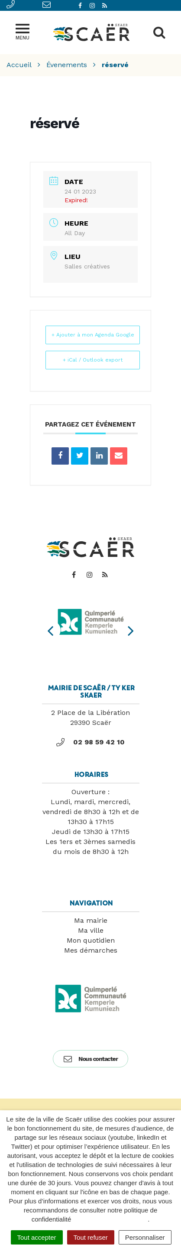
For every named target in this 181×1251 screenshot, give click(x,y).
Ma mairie (90, 920)
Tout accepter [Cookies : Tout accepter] (36, 1237)
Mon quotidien (91, 940)
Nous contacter (90, 1058)
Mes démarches (90, 950)
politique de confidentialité (110, 1219)
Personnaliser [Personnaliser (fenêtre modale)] (145, 1237)
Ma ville (90, 930)
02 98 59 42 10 (90, 742)
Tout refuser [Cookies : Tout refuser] (91, 1237)
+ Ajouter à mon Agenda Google (93, 335)
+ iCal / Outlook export (93, 360)
